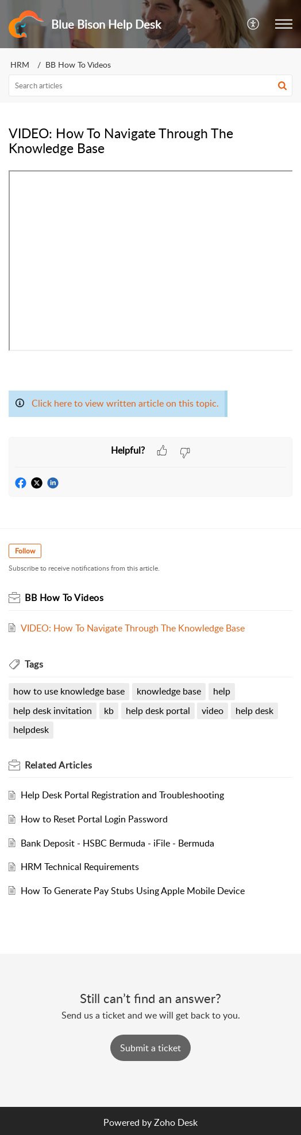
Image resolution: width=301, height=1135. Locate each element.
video (212, 710)
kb (109, 710)
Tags (34, 664)
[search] (150, 85)
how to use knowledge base (69, 691)
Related (58, 765)
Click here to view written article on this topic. (125, 403)
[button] (283, 24)
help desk (254, 710)
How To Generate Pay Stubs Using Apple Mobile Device (133, 890)
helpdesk (31, 729)
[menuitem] (254, 24)
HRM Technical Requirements (80, 866)
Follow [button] (25, 551)
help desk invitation (52, 710)
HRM (19, 64)
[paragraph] (150, 303)
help (221, 691)
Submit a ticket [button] (150, 1048)
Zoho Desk (176, 1122)
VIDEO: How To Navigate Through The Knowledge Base (133, 628)
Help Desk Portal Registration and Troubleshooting (122, 795)
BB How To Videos (78, 64)
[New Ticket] (150, 1048)
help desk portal (158, 710)
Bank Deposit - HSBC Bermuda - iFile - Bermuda (117, 843)
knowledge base (169, 691)
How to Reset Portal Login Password (94, 819)
